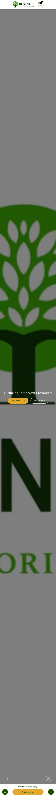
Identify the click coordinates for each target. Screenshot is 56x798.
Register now (28, 792)
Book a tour (39, 400)
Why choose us (18, 400)
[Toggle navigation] (51, 792)
